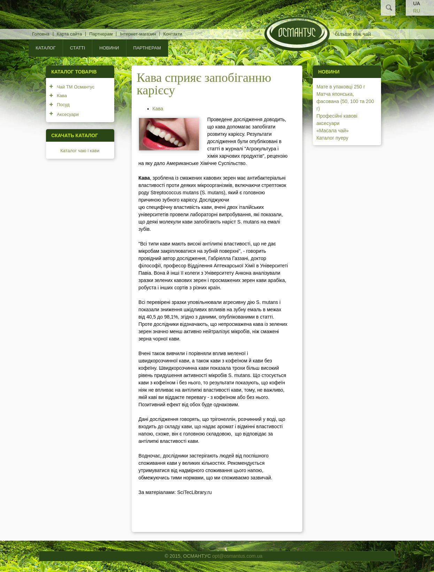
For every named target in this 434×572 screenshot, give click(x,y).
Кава (158, 108)
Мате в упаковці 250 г (340, 86)
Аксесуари (68, 114)
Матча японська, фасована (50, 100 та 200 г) (345, 101)
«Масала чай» (332, 130)
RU (416, 11)
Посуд (63, 104)
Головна (40, 34)
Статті (77, 47)
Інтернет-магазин (138, 34)
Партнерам (101, 34)
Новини (109, 47)
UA (416, 3)
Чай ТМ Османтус (75, 86)
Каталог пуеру (332, 138)
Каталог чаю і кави (79, 150)
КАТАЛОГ (45, 47)
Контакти (172, 34)
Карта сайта (69, 34)
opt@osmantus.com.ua (237, 556)
